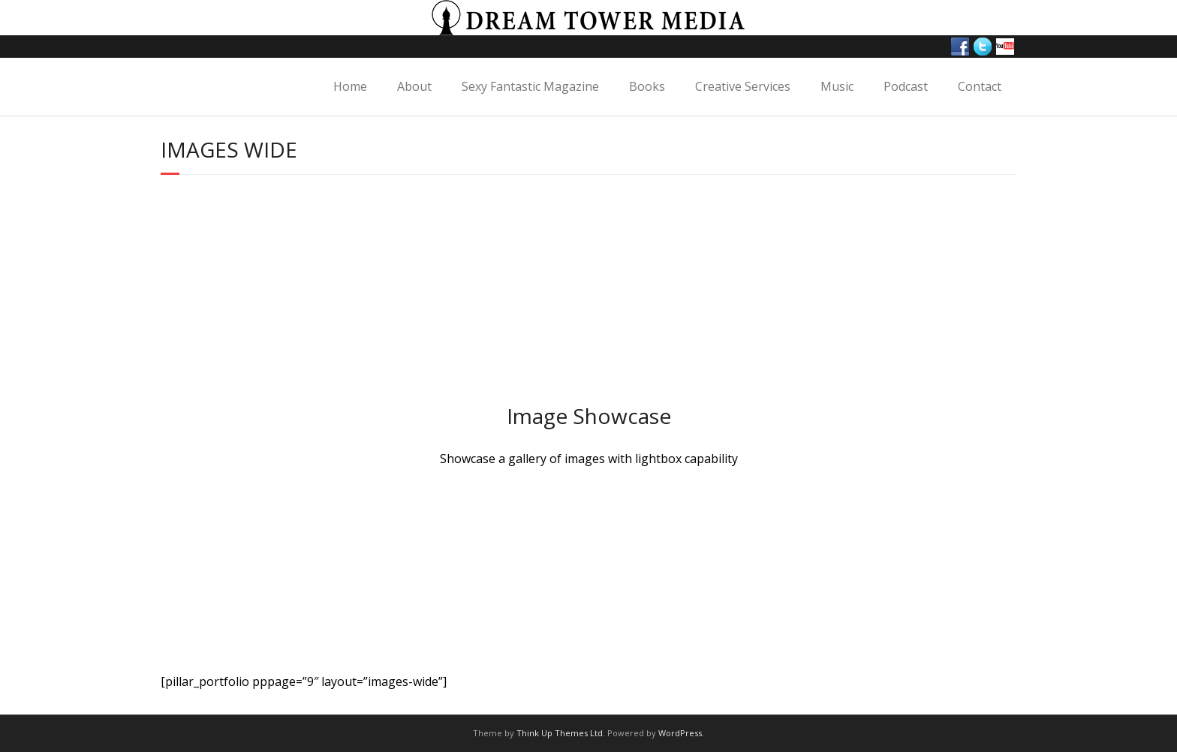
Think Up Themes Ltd (559, 732)
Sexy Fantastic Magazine (530, 86)
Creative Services (742, 86)
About (414, 86)
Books (647, 86)
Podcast (906, 86)
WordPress (680, 732)
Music (836, 86)
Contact (979, 86)
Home (350, 86)
